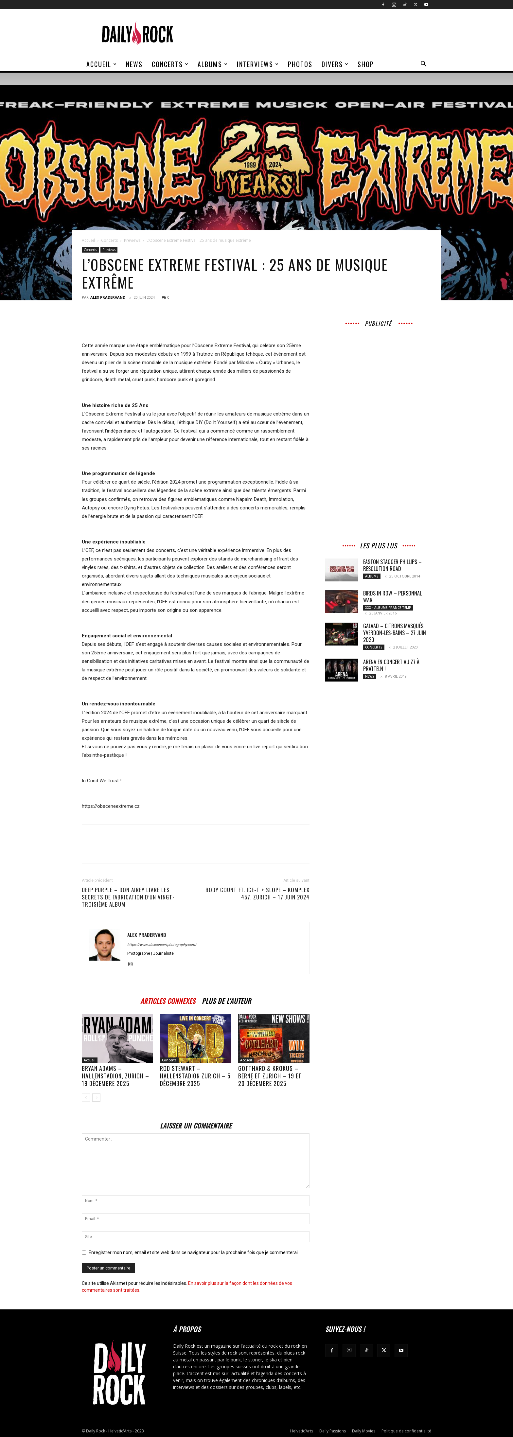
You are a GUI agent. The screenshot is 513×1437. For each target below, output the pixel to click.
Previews (132, 240)
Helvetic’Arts (301, 1431)
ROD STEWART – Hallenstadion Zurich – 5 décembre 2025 (195, 1076)
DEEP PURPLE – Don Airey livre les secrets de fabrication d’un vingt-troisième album (128, 897)
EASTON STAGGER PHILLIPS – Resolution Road (392, 565)
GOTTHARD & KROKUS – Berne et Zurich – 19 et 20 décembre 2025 (270, 1076)
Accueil (101, 64)
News (134, 64)
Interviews (258, 64)
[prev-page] (86, 1097)
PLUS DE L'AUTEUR (226, 1000)
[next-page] (96, 1097)
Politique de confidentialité (406, 1431)
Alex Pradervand (107, 297)
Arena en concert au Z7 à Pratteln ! (391, 665)
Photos (300, 64)
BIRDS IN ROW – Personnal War (392, 596)
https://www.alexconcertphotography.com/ (162, 945)
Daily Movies (363, 1431)
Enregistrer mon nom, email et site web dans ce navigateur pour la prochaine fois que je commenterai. (194, 1252)
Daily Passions (332, 1431)
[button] (423, 65)
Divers (335, 64)
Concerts (170, 64)
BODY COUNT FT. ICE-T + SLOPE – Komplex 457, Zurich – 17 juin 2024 (257, 893)
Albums (213, 64)
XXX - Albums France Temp (388, 607)
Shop (366, 64)
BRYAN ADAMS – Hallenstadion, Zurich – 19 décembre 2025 (115, 1076)
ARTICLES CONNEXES (167, 1000)
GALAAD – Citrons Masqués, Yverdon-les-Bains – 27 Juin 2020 (394, 633)
